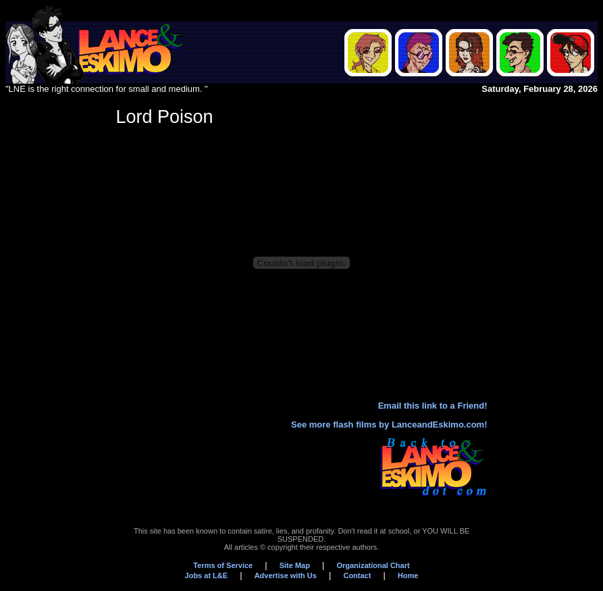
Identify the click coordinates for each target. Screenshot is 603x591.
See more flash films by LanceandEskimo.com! (389, 424)
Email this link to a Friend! (433, 406)
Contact (357, 575)
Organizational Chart (372, 565)
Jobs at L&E (206, 575)
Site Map (295, 565)
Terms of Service (223, 565)
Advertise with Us (286, 575)
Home (408, 575)
